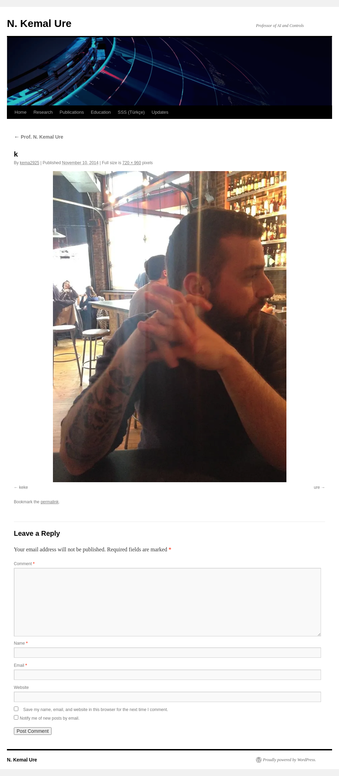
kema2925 (29, 162)
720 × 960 (131, 162)
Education (101, 112)
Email (20, 665)
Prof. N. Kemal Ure (38, 137)
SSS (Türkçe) (131, 112)
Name (21, 643)
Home (21, 112)
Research (43, 112)
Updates (160, 112)
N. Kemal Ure (39, 23)
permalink (49, 501)
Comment (24, 563)
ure (317, 487)
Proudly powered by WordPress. (289, 759)
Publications (71, 112)
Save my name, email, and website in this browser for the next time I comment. (95, 709)
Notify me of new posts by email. (50, 718)
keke (23, 487)
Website (21, 687)
